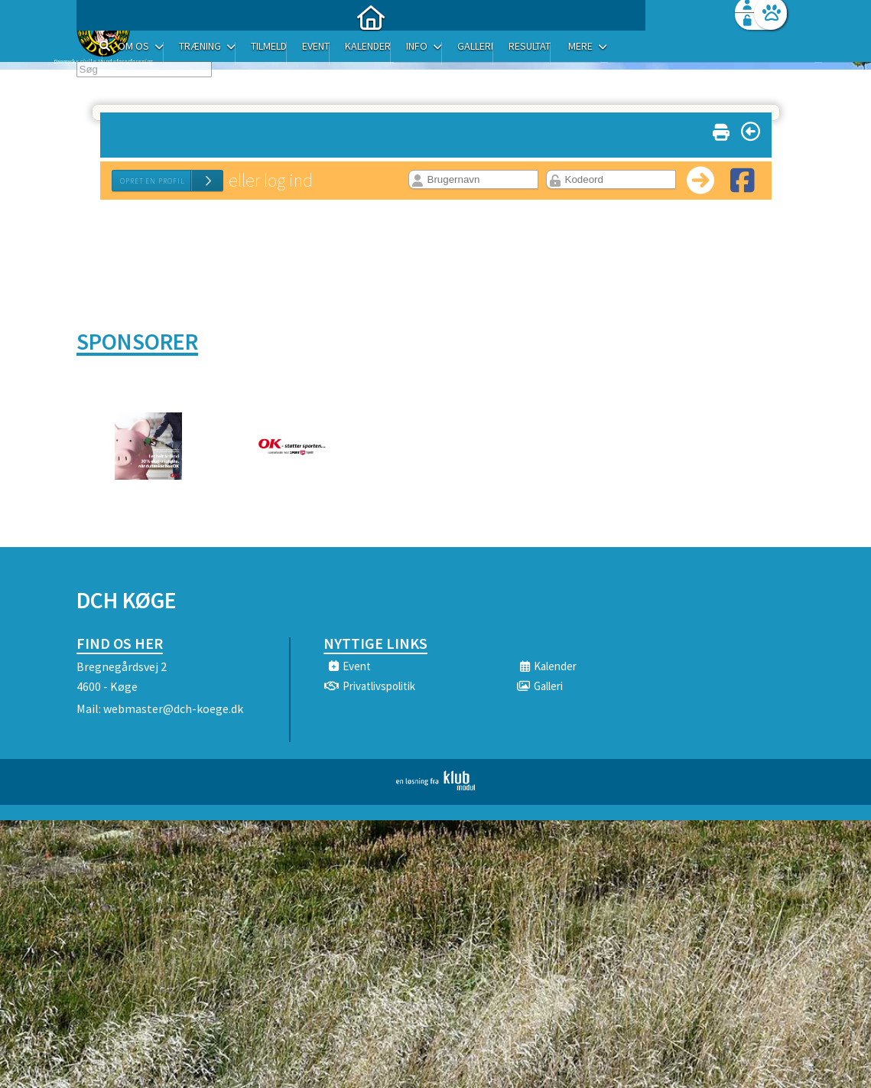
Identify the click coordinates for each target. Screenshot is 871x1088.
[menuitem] (172, 51)
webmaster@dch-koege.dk (173, 708)
